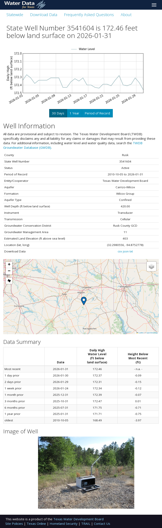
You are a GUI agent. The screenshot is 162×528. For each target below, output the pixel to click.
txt (131, 251)
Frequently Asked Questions (89, 14)
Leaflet (139, 333)
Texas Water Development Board (78, 519)
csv (120, 251)
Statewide (14, 14)
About (126, 14)
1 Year (74, 113)
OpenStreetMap (152, 333)
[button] (84, 301)
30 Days (58, 113)
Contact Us (102, 523)
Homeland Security (64, 523)
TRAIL (86, 523)
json (126, 251)
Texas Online (37, 523)
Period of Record (97, 113)
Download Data (43, 14)
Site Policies (14, 523)
